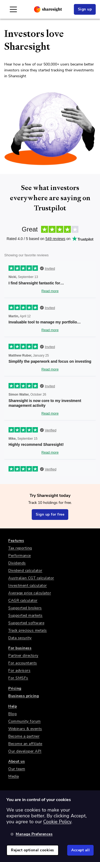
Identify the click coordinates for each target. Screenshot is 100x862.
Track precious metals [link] (27, 630)
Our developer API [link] (25, 751)
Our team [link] (16, 768)
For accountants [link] (22, 663)
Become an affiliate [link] (25, 743)
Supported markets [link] (25, 615)
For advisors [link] (19, 670)
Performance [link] (19, 555)
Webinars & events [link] (25, 728)
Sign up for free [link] (50, 514)
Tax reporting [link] (20, 548)
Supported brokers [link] (25, 607)
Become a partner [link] (23, 736)
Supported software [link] (26, 622)
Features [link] (16, 540)
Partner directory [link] (23, 655)
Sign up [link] (85, 9)
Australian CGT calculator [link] (31, 578)
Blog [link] (12, 713)
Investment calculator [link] (27, 585)
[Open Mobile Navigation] (13, 9)
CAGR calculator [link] (23, 600)
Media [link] (13, 776)
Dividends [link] (17, 563)
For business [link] (19, 648)
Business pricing (23, 695)
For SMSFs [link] (18, 678)
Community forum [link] (24, 721)
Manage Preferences (31, 834)
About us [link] (16, 761)
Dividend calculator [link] (25, 570)
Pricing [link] (14, 688)
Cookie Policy (57, 821)
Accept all (80, 850)
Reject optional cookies (32, 850)
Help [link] (12, 706)
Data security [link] (20, 637)
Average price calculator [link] (29, 593)
